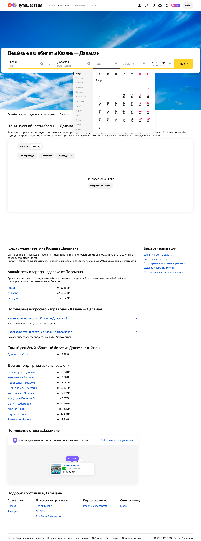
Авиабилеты (64, 5)
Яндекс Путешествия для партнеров (26, 538)
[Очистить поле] (41, 63)
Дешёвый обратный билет (159, 267)
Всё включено (44, 506)
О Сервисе (97, 538)
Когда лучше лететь (155, 259)
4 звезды (13, 511)
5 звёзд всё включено (48, 516)
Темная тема (112, 538)
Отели (51, 5)
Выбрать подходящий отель (117, 440)
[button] (188, 5)
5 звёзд (12, 506)
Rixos (123, 506)
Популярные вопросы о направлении (165, 263)
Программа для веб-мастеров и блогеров (68, 538)
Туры (93, 5)
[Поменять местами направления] (50, 64)
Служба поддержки (132, 538)
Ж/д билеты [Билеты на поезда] (81, 5)
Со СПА (40, 511)
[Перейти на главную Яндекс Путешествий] (27, 5)
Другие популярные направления (163, 272)
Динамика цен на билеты (158, 254)
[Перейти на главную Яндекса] (10, 5)
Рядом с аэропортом (95, 506)
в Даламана (35, 114)
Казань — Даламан (59, 114)
